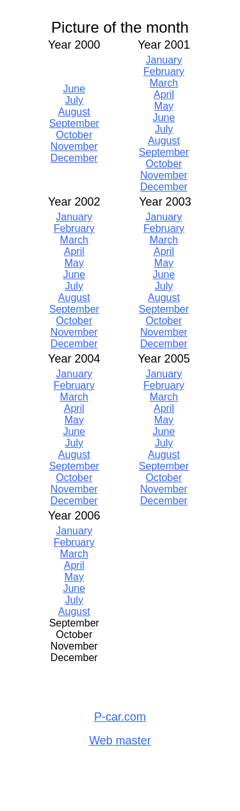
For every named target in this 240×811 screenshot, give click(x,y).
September (74, 123)
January (164, 59)
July (74, 100)
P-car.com (120, 716)
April (164, 94)
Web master (120, 740)
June (74, 88)
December (74, 157)
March (164, 83)
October (74, 134)
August (74, 111)
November (74, 146)
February (163, 71)
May (163, 106)
